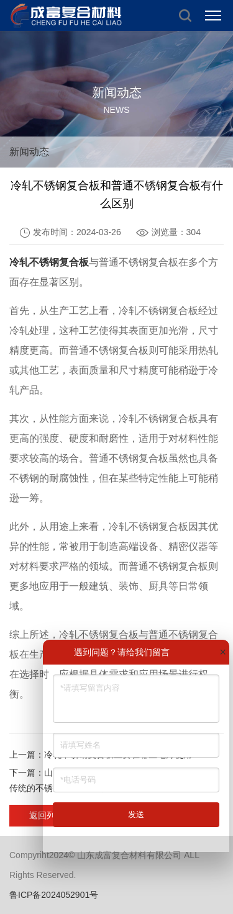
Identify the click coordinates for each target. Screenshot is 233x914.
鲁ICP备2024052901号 (53, 895)
